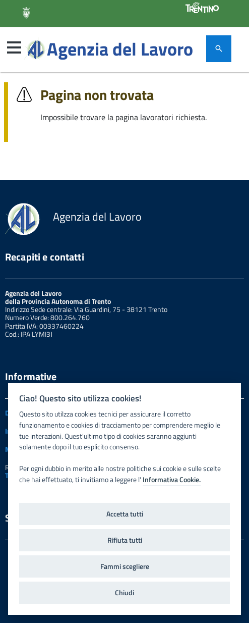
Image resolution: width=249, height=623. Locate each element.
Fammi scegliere (124, 566)
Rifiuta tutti (124, 540)
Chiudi (124, 593)
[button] (14, 47)
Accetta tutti (124, 514)
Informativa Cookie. (172, 479)
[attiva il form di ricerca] (218, 48)
